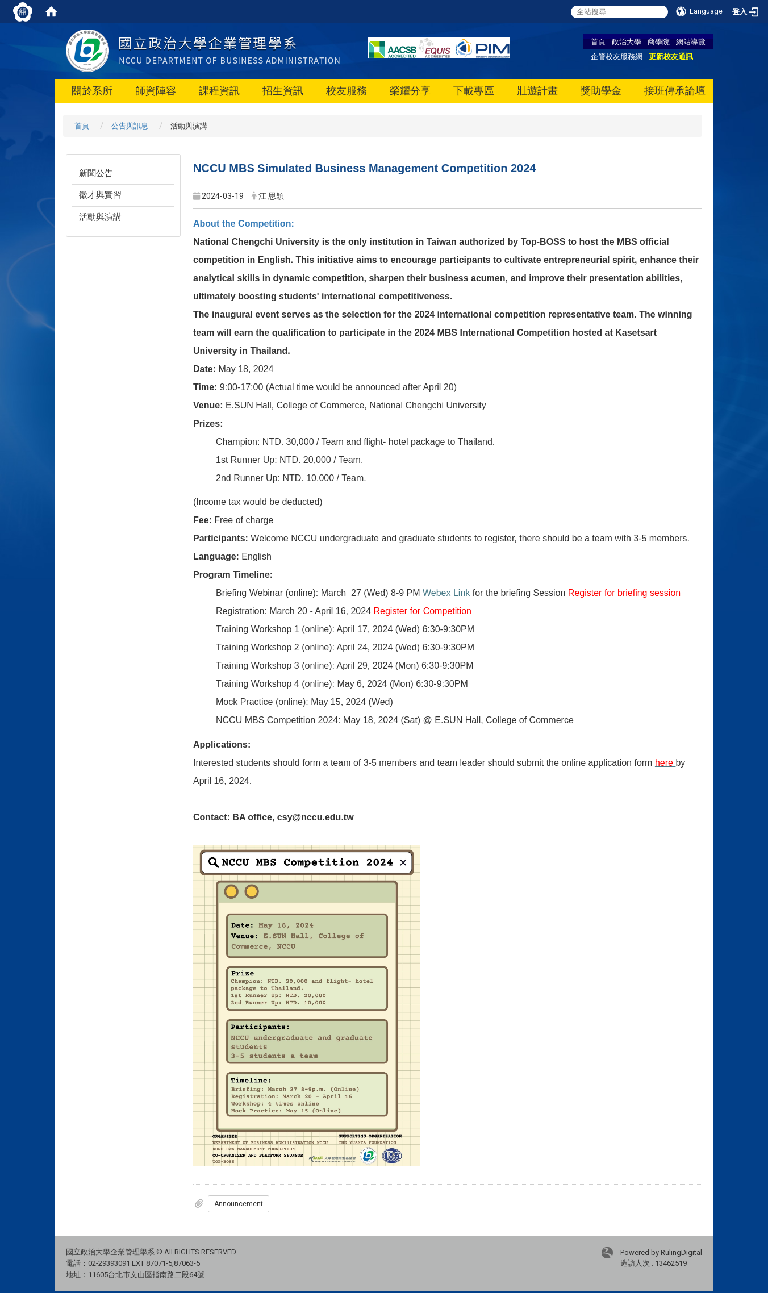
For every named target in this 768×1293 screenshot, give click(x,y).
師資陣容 (155, 91)
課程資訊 (219, 91)
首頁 (598, 41)
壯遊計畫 (537, 91)
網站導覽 (691, 41)
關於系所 (92, 91)
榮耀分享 (410, 91)
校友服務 (346, 91)
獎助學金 (601, 91)
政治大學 (626, 41)
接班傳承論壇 (675, 91)
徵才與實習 (100, 195)
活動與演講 (100, 217)
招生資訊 (282, 91)
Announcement (238, 1204)
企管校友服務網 (616, 56)
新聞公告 (96, 173)
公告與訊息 (129, 126)
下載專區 (473, 91)
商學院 (659, 41)
